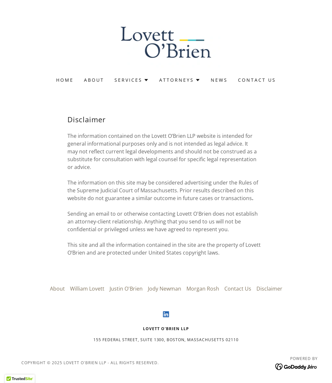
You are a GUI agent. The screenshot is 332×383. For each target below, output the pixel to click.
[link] (166, 42)
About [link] (94, 80)
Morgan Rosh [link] (202, 288)
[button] (131, 80)
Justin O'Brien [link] (126, 288)
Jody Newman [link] (164, 288)
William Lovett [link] (87, 288)
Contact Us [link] (257, 80)
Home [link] (65, 80)
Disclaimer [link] (269, 288)
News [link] (219, 80)
